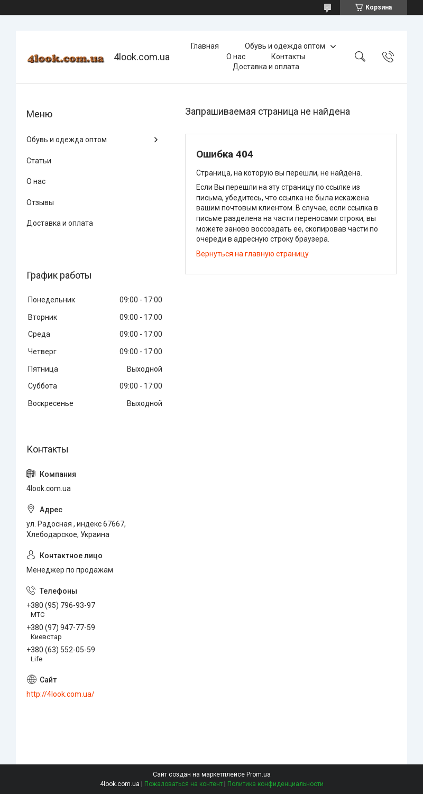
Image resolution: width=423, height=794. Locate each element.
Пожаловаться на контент (183, 784)
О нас (235, 56)
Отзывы (40, 202)
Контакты (288, 56)
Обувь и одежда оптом (285, 46)
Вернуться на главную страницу (252, 254)
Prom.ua (258, 774)
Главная (205, 46)
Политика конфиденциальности (275, 784)
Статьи (38, 160)
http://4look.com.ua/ (60, 694)
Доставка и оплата (266, 66)
